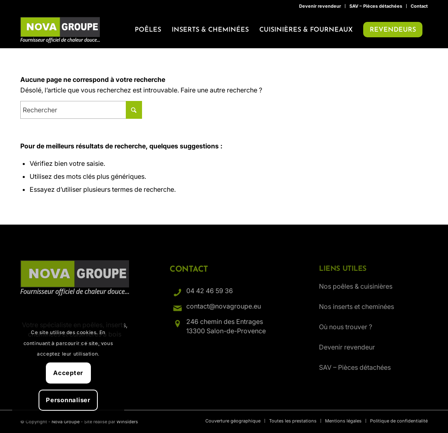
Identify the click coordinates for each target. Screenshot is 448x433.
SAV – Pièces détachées (375, 6)
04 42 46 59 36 (209, 291)
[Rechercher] (81, 110)
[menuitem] (320, 6)
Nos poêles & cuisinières (355, 286)
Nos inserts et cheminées (356, 306)
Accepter (68, 373)
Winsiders (127, 421)
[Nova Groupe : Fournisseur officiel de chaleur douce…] (60, 30)
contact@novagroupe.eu (223, 306)
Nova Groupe (66, 421)
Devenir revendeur (320, 6)
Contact (419, 6)
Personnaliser (68, 400)
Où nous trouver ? (345, 327)
